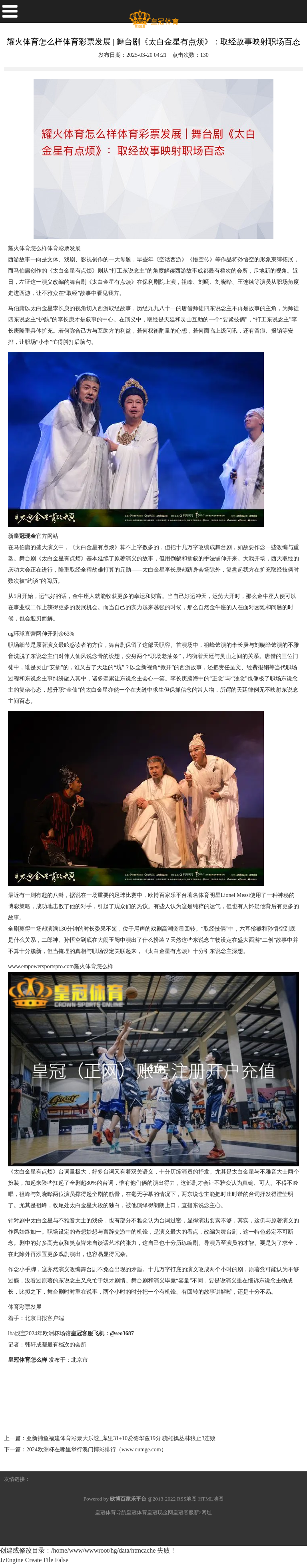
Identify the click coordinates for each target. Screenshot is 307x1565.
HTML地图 (211, 1499)
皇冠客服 (183, 1512)
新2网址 (203, 1512)
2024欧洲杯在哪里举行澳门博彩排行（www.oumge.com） (96, 1450)
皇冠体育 (136, 1512)
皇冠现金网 (160, 1512)
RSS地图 (187, 1499)
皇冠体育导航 (110, 1512)
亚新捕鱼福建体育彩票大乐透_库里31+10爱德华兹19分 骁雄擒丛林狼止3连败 (120, 1438)
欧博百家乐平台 (167, 895)
